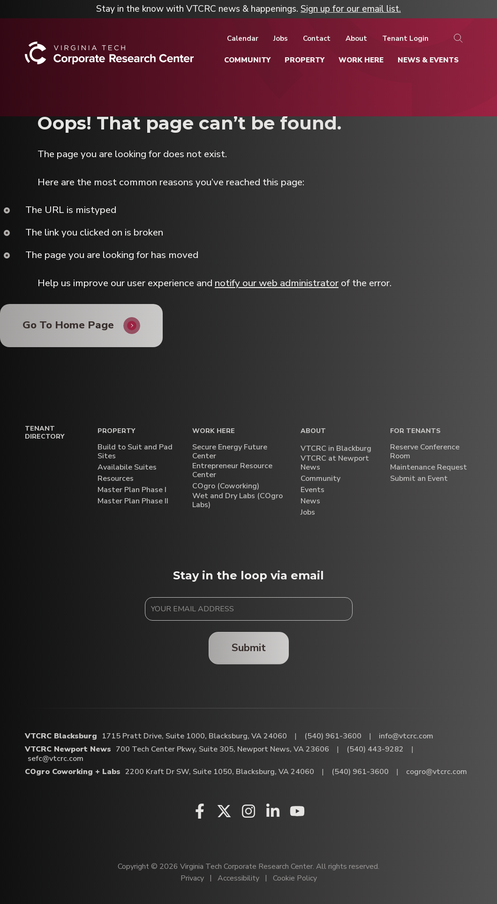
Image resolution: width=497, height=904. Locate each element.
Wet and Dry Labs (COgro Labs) (237, 500)
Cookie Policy (295, 878)
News (310, 501)
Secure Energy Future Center (229, 452)
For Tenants (415, 431)
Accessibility (238, 878)
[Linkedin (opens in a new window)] (273, 811)
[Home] (109, 56)
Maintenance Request (428, 467)
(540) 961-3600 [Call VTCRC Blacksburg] (332, 736)
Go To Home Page (68, 325)
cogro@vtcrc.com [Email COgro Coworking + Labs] (436, 772)
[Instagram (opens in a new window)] (248, 811)
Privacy (192, 878)
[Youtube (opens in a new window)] (297, 811)
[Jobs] (280, 38)
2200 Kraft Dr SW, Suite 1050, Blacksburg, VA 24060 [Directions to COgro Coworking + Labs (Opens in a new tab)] (219, 772)
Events (312, 490)
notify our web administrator (277, 282)
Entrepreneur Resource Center (232, 470)
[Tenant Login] (405, 38)
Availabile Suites (127, 467)
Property (116, 431)
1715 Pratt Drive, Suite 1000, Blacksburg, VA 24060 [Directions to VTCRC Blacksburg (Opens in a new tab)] (194, 736)
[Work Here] (361, 60)
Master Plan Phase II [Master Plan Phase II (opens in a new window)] (133, 501)
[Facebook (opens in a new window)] (200, 811)
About (313, 431)
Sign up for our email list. (351, 9)
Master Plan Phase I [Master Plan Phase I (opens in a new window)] (132, 490)
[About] (356, 38)
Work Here (213, 431)
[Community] (247, 60)
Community (320, 478)
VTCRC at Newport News (335, 463)
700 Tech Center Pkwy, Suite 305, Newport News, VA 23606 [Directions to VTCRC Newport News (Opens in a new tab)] (222, 749)
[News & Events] (428, 60)
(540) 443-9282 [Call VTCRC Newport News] (375, 749)
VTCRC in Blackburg (336, 448)
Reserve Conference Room (424, 452)
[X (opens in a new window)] (224, 811)
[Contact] (316, 38)
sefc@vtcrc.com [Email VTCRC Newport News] (55, 758)
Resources (116, 478)
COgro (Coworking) (225, 486)
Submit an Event (419, 478)
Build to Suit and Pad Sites (135, 452)
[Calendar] (242, 38)
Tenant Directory (44, 433)
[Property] (304, 60)
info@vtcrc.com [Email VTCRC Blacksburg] (406, 736)
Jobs (308, 512)
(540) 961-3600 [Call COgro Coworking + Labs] (360, 772)
